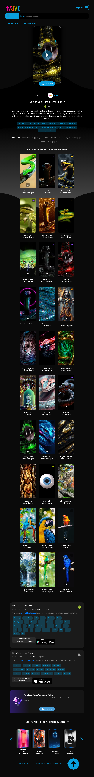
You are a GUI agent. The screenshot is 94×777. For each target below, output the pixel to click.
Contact (22, 763)
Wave (53, 95)
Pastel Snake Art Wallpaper (47, 413)
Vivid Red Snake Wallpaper (66, 280)
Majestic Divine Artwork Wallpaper (66, 325)
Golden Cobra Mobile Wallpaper (47, 236)
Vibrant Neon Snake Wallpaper (47, 458)
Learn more (47, 709)
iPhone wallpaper (28, 660)
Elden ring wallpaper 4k (26, 127)
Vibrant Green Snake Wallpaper (28, 192)
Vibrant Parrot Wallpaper (66, 546)
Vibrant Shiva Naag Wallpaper (27, 413)
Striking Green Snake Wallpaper (28, 458)
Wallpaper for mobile (25, 123)
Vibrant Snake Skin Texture (47, 325)
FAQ (66, 763)
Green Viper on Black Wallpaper (66, 236)
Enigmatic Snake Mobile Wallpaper (28, 369)
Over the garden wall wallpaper (46, 127)
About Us (30, 763)
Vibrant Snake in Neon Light (47, 369)
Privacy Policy (58, 763)
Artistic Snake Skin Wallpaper (28, 502)
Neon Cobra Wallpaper (28, 324)
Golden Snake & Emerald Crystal (66, 369)
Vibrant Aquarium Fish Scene (66, 502)
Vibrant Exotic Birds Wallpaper (28, 546)
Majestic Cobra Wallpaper (47, 192)
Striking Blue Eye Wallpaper (47, 502)
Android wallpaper (28, 613)
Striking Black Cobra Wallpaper (47, 280)
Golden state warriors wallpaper (45, 123)
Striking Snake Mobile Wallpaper (66, 192)
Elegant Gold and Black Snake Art (66, 458)
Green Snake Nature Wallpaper (28, 236)
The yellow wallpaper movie (67, 123)
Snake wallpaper (29, 23)
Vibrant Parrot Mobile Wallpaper (47, 546)
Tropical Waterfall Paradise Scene (28, 591)
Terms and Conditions (43, 763)
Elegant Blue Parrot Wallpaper (66, 591)
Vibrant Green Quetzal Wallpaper (47, 591)
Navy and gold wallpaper (47, 131)
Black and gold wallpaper (68, 127)
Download (47, 83)
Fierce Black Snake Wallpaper (66, 413)
